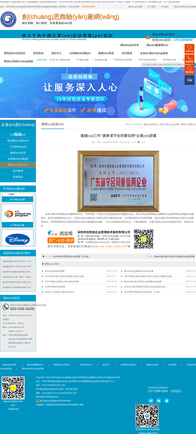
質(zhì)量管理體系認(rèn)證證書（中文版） (143, 292)
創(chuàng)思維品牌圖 (55, 271)
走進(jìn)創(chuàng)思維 (154, 53)
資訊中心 (56, 53)
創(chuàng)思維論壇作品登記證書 (138, 271)
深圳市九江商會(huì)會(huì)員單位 (60, 292)
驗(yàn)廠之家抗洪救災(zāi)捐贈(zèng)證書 (173, 256)
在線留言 (18, 177)
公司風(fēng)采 (18, 147)
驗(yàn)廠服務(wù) (157, 45)
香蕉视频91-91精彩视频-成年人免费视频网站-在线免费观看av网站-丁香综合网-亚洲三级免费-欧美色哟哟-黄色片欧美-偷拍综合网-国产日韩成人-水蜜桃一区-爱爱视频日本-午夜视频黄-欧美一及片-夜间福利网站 (90, 2)
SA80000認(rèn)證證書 (55, 287)
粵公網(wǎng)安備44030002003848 (55, 401)
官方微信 (165, 7)
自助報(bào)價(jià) (80, 53)
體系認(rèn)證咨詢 (14, 53)
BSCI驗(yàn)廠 (169, 60)
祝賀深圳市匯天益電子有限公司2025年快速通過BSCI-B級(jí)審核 (19, 283)
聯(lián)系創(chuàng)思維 (185, 7)
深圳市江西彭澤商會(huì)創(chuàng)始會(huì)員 (144, 287)
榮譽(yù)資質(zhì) (18, 165)
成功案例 (127, 53)
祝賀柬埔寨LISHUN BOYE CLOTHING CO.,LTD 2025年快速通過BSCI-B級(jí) (19, 262)
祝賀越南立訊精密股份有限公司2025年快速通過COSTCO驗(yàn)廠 (19, 288)
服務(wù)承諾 (106, 53)
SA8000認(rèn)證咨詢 (123, 60)
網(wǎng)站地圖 (135, 7)
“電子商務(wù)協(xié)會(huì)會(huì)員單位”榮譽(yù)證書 (148, 276)
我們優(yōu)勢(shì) (18, 141)
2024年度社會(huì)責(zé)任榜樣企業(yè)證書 (64, 276)
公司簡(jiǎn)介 (18, 135)
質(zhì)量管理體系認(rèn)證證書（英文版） (71, 256)
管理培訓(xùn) (86, 365)
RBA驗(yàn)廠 (101, 60)
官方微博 (151, 7)
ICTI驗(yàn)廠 (82, 60)
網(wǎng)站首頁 (129, 45)
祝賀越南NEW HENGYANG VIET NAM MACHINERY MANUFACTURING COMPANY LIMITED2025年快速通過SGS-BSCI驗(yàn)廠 (19, 267)
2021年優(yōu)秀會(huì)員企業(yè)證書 (62, 281)
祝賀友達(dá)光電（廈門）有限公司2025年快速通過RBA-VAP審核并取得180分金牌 (19, 278)
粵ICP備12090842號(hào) (47, 397)
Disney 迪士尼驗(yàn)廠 (59, 60)
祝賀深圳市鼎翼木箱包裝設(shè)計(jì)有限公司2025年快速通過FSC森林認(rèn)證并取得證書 (19, 272)
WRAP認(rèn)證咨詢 (147, 60)
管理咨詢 (38, 53)
